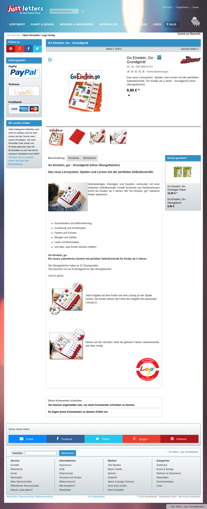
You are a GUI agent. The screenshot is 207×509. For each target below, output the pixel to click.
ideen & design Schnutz (121, 481)
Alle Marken (114, 465)
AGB (61, 469)
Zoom (50, 60)
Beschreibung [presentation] (56, 158)
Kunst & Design (42, 24)
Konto (14, 473)
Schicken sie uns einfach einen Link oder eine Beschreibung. (21, 161)
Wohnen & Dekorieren (77, 24)
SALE (171, 24)
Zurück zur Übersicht (189, 34)
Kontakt (15, 465)
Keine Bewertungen (157, 71)
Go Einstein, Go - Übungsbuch (177, 203)
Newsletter (17, 453)
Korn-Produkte (116, 489)
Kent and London (117, 485)
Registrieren (183, 7)
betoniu (112, 473)
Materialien (108, 24)
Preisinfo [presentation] (74, 158)
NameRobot (12, 497)
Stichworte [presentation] (89, 158)
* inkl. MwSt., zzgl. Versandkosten (183, 452)
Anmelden (167, 7)
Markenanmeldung (44, 497)
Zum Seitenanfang (96, 497)
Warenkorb (17, 469)
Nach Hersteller (31, 35)
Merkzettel (16, 477)
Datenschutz (66, 473)
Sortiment (17, 24)
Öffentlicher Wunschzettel (25, 485)
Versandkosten (196, 506)
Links (157, 24)
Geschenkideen (135, 24)
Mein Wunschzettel (21, 481)
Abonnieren (67, 453)
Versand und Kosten (70, 477)
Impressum (65, 465)
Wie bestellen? (67, 485)
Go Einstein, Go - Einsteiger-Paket (177, 190)
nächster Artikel (188, 49)
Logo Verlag (48, 35)
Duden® (112, 477)
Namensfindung (26, 497)
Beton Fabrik (115, 469)
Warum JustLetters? (22, 489)
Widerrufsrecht (67, 481)
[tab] (56, 158)
